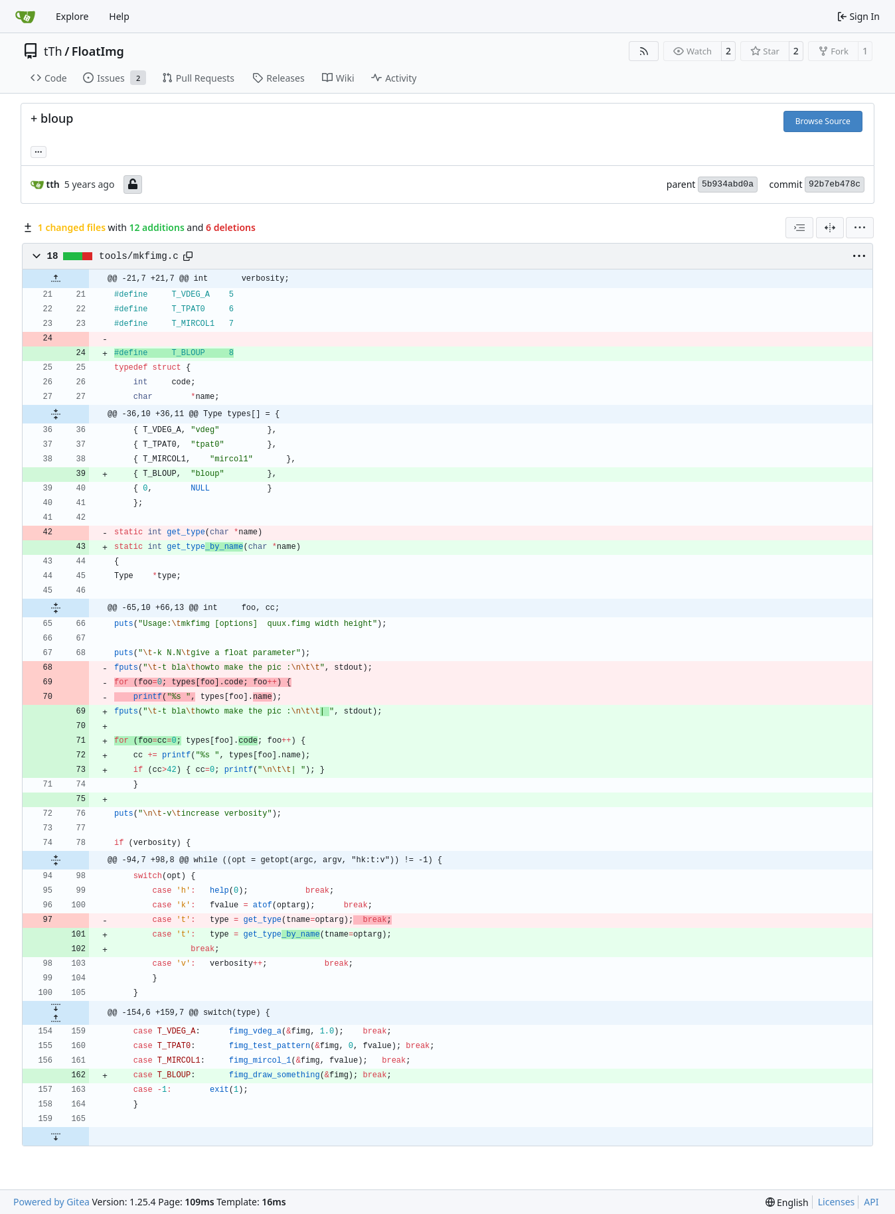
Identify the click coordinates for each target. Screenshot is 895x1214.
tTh (53, 51)
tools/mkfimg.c (139, 256)
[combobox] (799, 227)
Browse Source (823, 121)
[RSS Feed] (644, 51)
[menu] (860, 227)
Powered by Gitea (51, 1201)
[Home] (25, 17)
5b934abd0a (728, 184)
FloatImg (98, 51)
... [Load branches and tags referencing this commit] (38, 150)
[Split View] (830, 227)
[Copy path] (188, 256)
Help (119, 16)
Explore (72, 16)
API (871, 1201)
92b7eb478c (834, 184)
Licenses (836, 1201)
